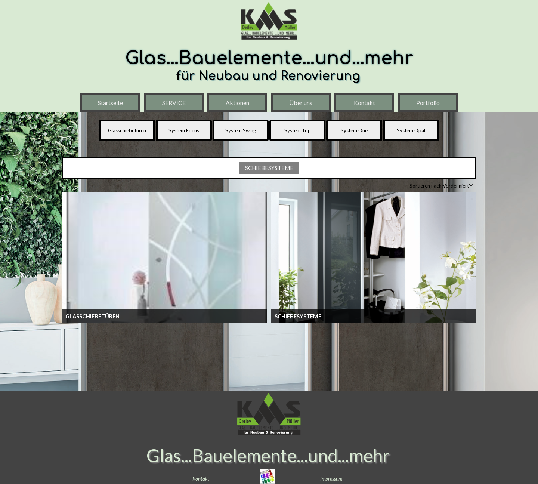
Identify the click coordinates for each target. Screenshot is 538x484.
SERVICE (174, 102)
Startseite (110, 102)
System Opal (411, 130)
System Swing (240, 130)
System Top (297, 130)
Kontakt (364, 102)
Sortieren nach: (426, 186)
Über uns (300, 102)
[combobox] (456, 186)
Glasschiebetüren (127, 130)
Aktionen (237, 102)
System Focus (183, 130)
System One (354, 130)
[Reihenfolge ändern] (471, 185)
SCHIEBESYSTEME (269, 168)
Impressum (331, 479)
